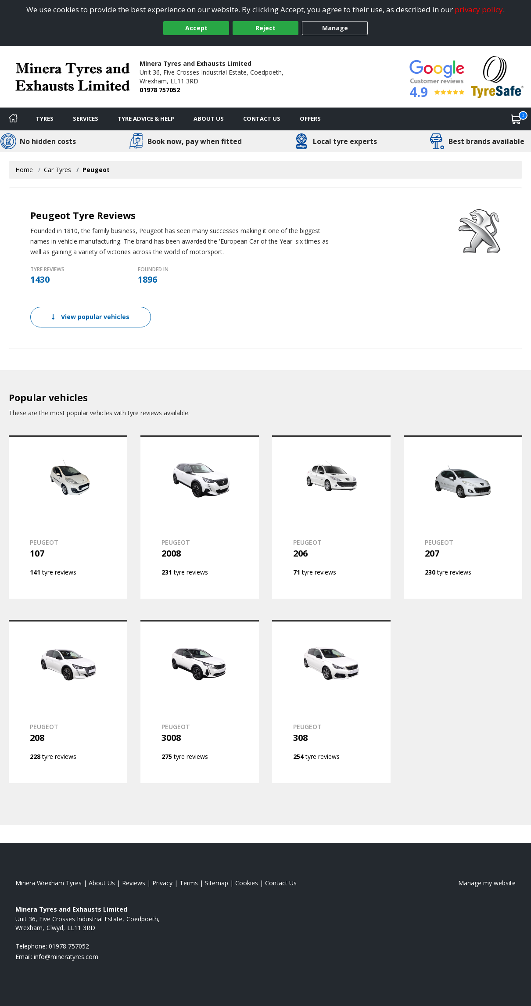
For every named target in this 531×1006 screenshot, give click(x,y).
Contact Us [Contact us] (261, 118)
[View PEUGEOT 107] (68, 517)
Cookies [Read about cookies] (246, 883)
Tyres (45, 118)
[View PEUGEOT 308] (331, 701)
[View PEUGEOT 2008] (199, 517)
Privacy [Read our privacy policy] (162, 883)
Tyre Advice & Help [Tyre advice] (146, 118)
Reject (265, 28)
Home (24, 169)
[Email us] (66, 956)
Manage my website (487, 883)
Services (85, 118)
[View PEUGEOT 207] (463, 517)
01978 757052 (160, 90)
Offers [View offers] (310, 118)
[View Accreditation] (497, 76)
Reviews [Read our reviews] (133, 883)
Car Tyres (57, 169)
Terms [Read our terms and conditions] (188, 883)
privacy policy (479, 9)
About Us (209, 118)
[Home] (13, 119)
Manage (335, 28)
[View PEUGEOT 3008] (199, 701)
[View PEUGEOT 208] (68, 701)
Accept (196, 28)
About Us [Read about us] (102, 883)
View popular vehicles (90, 317)
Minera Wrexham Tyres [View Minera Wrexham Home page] (48, 883)
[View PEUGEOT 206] (331, 517)
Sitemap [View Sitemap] (216, 883)
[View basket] (516, 119)
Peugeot (96, 169)
